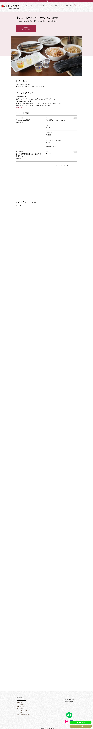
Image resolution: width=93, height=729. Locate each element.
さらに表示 (19, 107)
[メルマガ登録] (81, 726)
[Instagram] (66, 721)
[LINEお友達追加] (80, 722)
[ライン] (69, 715)
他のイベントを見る (26, 29)
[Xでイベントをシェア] (20, 205)
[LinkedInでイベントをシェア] (23, 205)
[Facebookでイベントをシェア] (16, 205)
